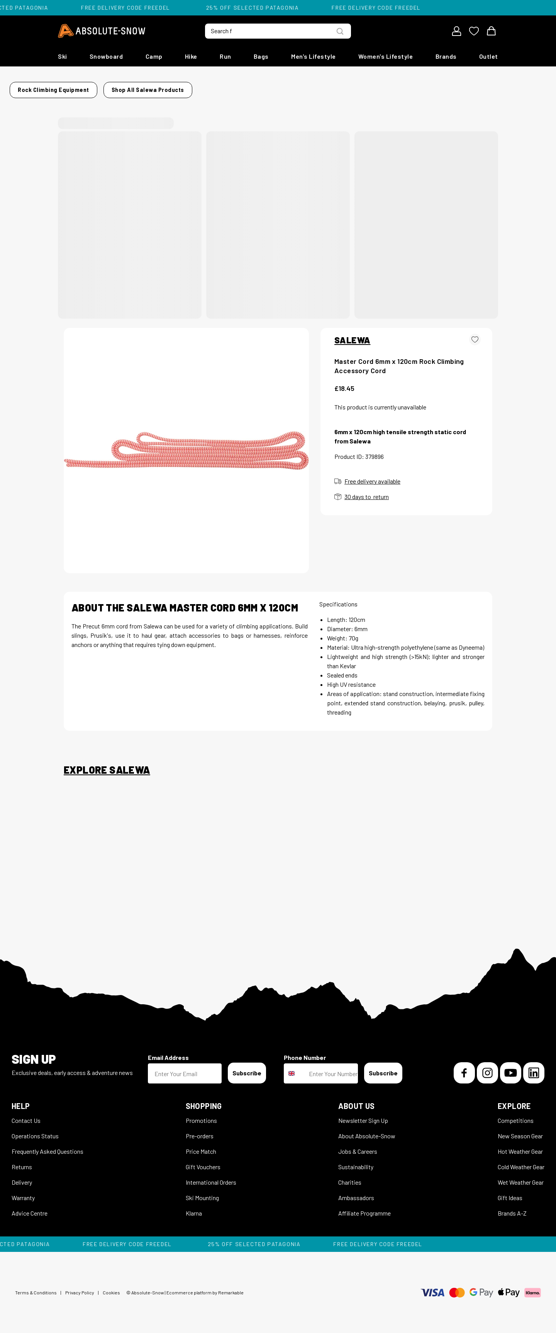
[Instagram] (487, 1068)
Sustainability (355, 1162)
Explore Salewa (107, 765)
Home (72, 87)
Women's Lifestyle (385, 56)
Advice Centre (29, 1208)
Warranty (23, 1193)
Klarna (194, 1208)
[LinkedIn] (533, 1068)
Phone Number (305, 1052)
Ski (62, 56)
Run (225, 56)
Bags (261, 56)
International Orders (211, 1177)
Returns (22, 1162)
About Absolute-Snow (366, 1131)
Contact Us (26, 1115)
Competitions (516, 1115)
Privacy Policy (79, 1288)
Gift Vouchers (203, 1162)
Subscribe (246, 1068)
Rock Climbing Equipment (125, 87)
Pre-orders (200, 1131)
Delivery (22, 1177)
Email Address (168, 1052)
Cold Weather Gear (521, 1162)
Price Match (201, 1146)
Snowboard (106, 56)
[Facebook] (464, 1068)
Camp (154, 56)
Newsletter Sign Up (363, 1115)
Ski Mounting (202, 1193)
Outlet (488, 56)
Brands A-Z (512, 1208)
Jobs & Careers (357, 1146)
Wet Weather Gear (521, 1177)
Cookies (111, 1288)
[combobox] (294, 1068)
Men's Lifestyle (313, 56)
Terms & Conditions (36, 1288)
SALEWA (352, 335)
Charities (349, 1177)
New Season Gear (520, 1131)
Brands (446, 56)
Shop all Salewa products (394, 87)
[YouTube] (510, 1068)
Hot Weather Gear (520, 1146)
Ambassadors (356, 1193)
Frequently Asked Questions (47, 1146)
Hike (191, 56)
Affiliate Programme (364, 1208)
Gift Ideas (510, 1193)
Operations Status (35, 1131)
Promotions (201, 1115)
